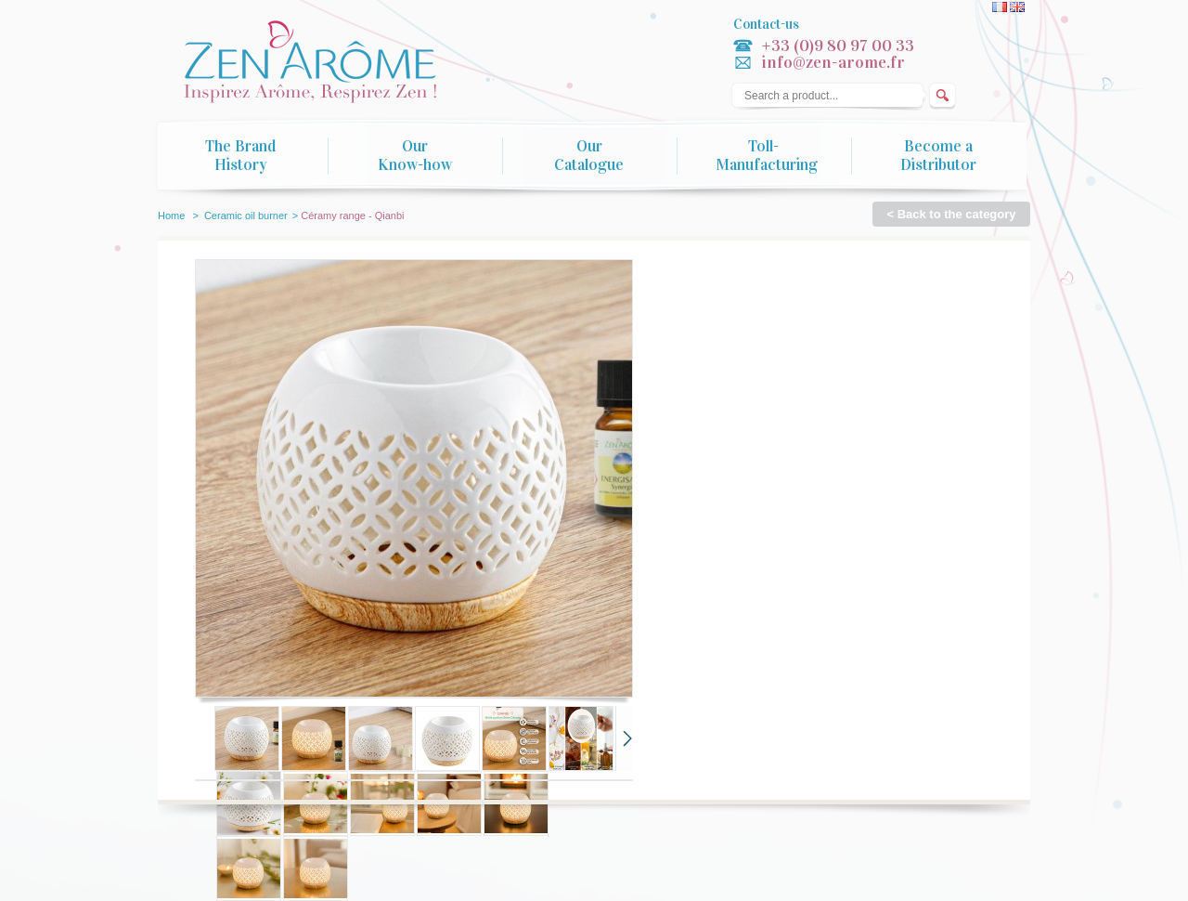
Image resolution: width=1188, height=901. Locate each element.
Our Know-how (415, 156)
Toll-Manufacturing (767, 156)
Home (171, 215)
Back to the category (956, 214)
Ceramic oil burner (246, 215)
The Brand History (240, 156)
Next (624, 738)
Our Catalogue (589, 156)
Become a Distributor (938, 156)
